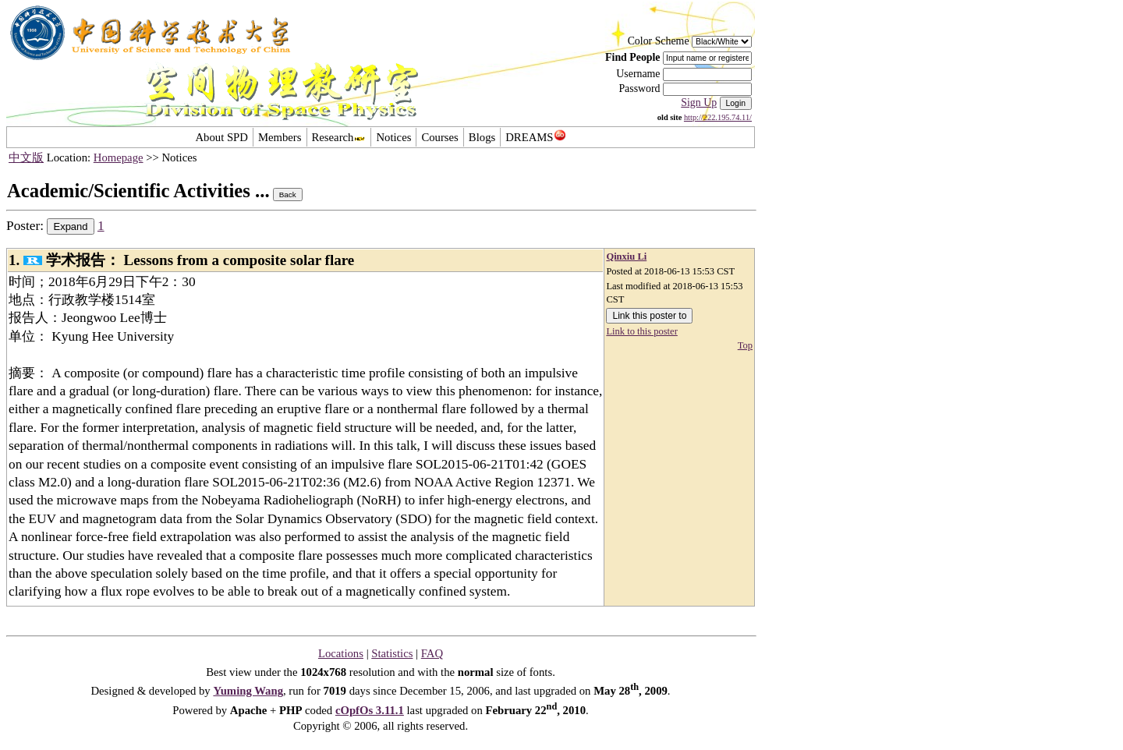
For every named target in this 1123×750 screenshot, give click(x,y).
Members (280, 137)
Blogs (482, 137)
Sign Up (699, 102)
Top (745, 345)
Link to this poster (641, 331)
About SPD (221, 137)
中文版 (26, 157)
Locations (340, 653)
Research (339, 137)
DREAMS (535, 137)
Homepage (118, 157)
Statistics (392, 653)
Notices (393, 137)
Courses (439, 137)
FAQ (432, 653)
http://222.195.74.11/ (718, 117)
